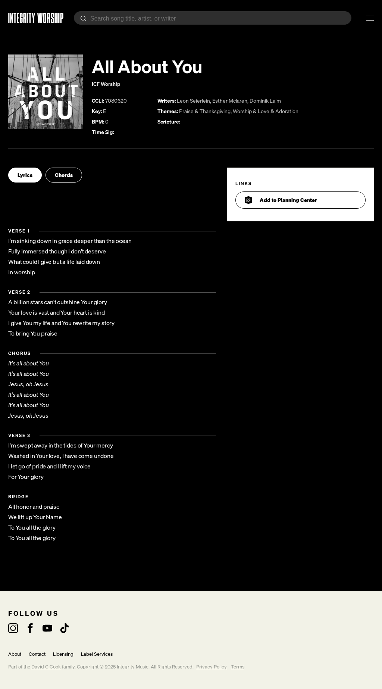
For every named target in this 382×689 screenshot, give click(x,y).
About (14, 654)
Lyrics (25, 174)
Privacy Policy (211, 667)
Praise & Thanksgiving (205, 111)
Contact (37, 654)
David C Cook (46, 667)
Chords (64, 174)
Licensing (63, 654)
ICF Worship (106, 83)
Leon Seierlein (193, 100)
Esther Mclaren (229, 100)
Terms (237, 667)
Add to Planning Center (281, 200)
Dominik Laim (265, 100)
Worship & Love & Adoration (265, 111)
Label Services (97, 654)
